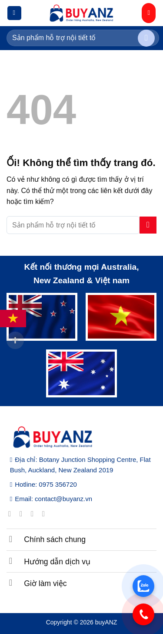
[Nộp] (146, 38)
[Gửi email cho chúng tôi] (46, 513)
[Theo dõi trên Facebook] (12, 513)
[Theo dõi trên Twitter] (34, 513)
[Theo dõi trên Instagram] (23, 513)
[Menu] (14, 13)
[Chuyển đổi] (11, 538)
